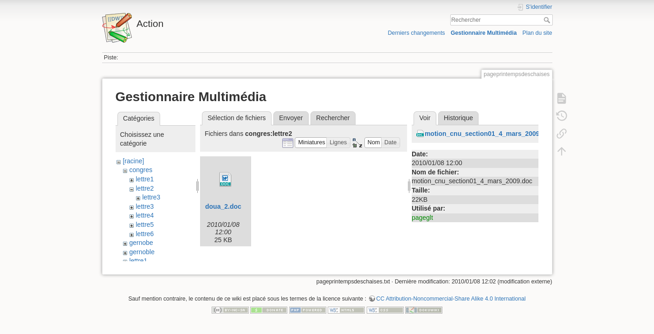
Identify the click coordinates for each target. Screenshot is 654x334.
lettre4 (145, 215)
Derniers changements (416, 33)
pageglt (422, 217)
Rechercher (548, 20)
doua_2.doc (223, 206)
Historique (458, 118)
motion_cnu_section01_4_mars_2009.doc (489, 133)
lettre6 (145, 234)
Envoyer (291, 118)
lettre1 (145, 179)
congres (140, 169)
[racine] (133, 161)
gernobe (141, 242)
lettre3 (151, 197)
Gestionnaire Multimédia (484, 33)
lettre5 (145, 224)
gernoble (142, 252)
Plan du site (537, 33)
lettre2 (145, 188)
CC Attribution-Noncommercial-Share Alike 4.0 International (451, 303)
